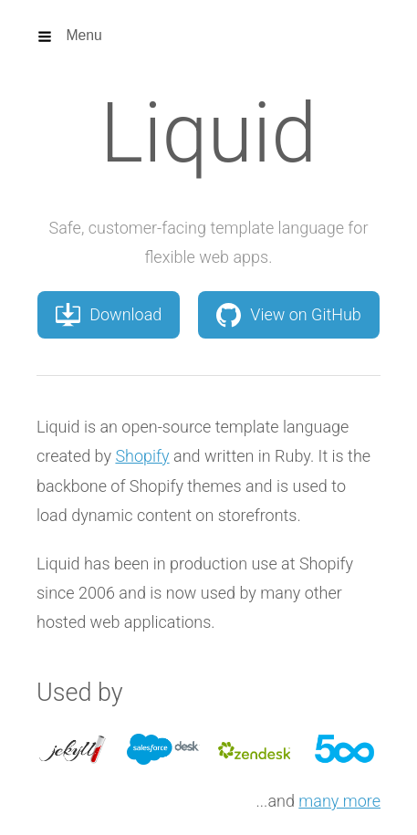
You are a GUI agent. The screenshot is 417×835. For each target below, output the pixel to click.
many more (339, 800)
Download (109, 314)
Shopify (142, 455)
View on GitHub (288, 314)
